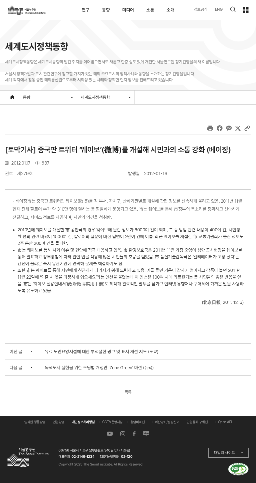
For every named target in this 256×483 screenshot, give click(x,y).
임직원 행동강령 (34, 422)
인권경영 (58, 422)
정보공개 (201, 9)
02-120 (126, 456)
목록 (127, 392)
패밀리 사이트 (224, 452)
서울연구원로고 (27, 10)
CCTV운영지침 (112, 422)
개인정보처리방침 (83, 422)
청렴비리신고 (139, 422)
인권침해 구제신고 (198, 422)
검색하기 (233, 9)
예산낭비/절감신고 (167, 422)
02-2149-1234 (83, 456)
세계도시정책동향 (106, 97)
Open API (225, 422)
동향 (48, 97)
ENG (219, 9)
